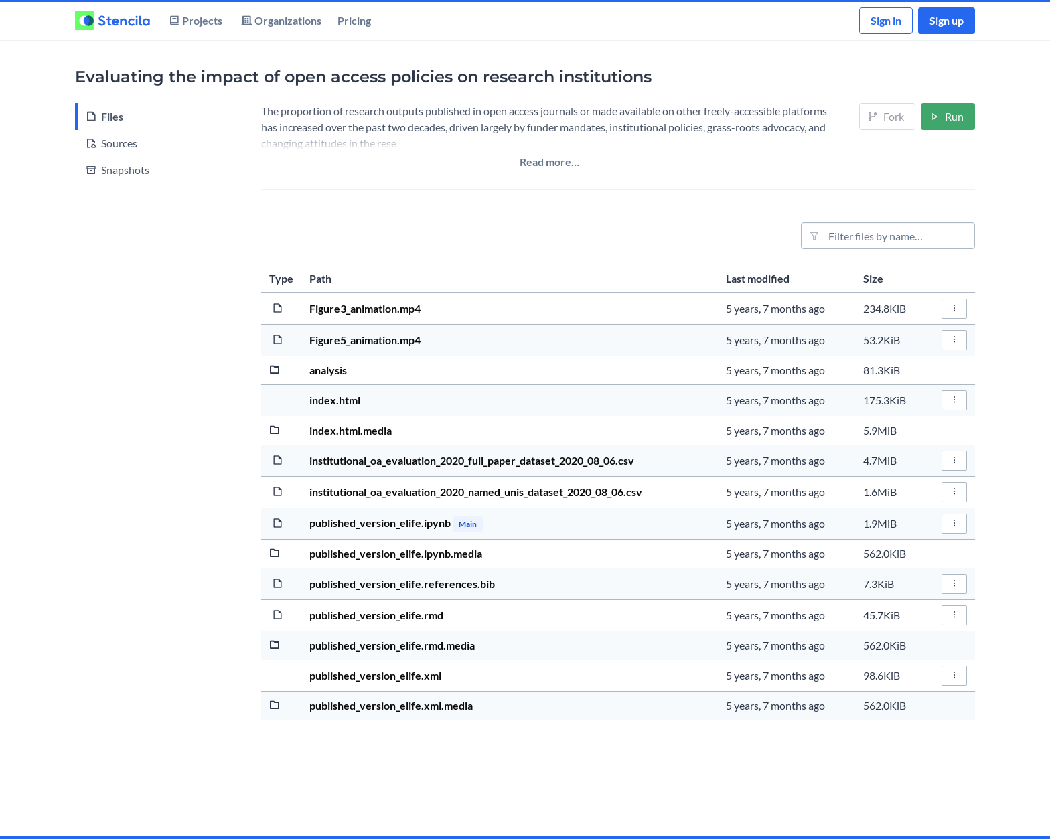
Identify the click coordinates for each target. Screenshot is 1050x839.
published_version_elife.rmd (376, 615)
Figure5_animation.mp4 (365, 339)
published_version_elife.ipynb (381, 522)
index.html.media (350, 430)
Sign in (886, 20)
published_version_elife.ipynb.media (395, 553)
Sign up (946, 20)
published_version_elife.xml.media (391, 705)
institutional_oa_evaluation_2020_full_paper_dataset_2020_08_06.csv (471, 460)
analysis (328, 370)
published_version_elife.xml (375, 675)
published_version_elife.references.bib (402, 583)
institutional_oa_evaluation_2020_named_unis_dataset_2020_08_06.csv (475, 491)
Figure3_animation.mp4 (365, 308)
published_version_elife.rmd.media (392, 645)
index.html (334, 400)
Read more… (549, 161)
